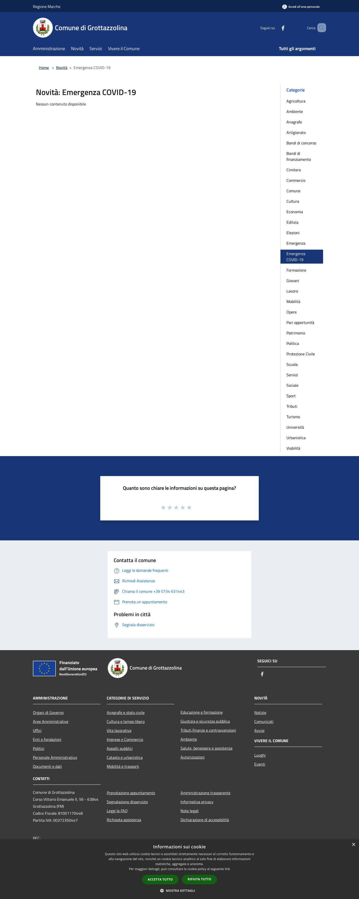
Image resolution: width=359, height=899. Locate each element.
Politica (292, 343)
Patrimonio (295, 333)
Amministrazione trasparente (205, 793)
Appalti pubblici (120, 748)
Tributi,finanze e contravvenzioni (208, 730)
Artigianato (296, 132)
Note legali (189, 811)
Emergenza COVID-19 (295, 257)
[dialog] (179, 869)
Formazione (296, 270)
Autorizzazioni (192, 757)
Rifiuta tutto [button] (199, 879)
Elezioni (293, 233)
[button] (179, 890)
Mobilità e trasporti (123, 766)
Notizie (260, 712)
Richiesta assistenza (124, 820)
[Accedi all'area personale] (301, 6)
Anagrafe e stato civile (126, 712)
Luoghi (260, 755)
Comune (293, 191)
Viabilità (293, 448)
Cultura (292, 201)
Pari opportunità (300, 322)
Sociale (292, 385)
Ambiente (294, 111)
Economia (294, 212)
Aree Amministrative (50, 721)
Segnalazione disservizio (127, 802)
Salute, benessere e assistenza (206, 748)
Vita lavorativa (119, 730)
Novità (61, 68)
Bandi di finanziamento (298, 156)
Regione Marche (46, 6)
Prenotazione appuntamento (131, 793)
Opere (291, 312)
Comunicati (263, 721)
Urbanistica (296, 438)
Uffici (37, 730)
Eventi (259, 764)
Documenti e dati (47, 766)
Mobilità (293, 301)
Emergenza (295, 243)
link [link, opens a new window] (227, 869)
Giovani (292, 281)
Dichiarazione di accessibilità (204, 820)
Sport (291, 396)
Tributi (291, 406)
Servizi (292, 375)
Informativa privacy (196, 802)
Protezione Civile (300, 354)
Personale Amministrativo (55, 757)
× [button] (353, 845)
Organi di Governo (48, 712)
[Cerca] (320, 28)
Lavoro (292, 291)
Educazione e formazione (201, 712)
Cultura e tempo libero (126, 721)
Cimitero (293, 170)
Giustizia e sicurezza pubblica (205, 721)
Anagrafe (294, 122)
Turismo (293, 417)
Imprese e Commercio (125, 739)
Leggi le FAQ (117, 811)
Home (44, 68)
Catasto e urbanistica (125, 757)
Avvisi (259, 730)
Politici (38, 748)
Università (295, 427)
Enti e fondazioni (47, 739)
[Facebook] (276, 27)
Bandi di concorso (301, 143)
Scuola (292, 364)
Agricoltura (295, 101)
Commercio (295, 180)
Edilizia (292, 222)
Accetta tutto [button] (160, 879)
